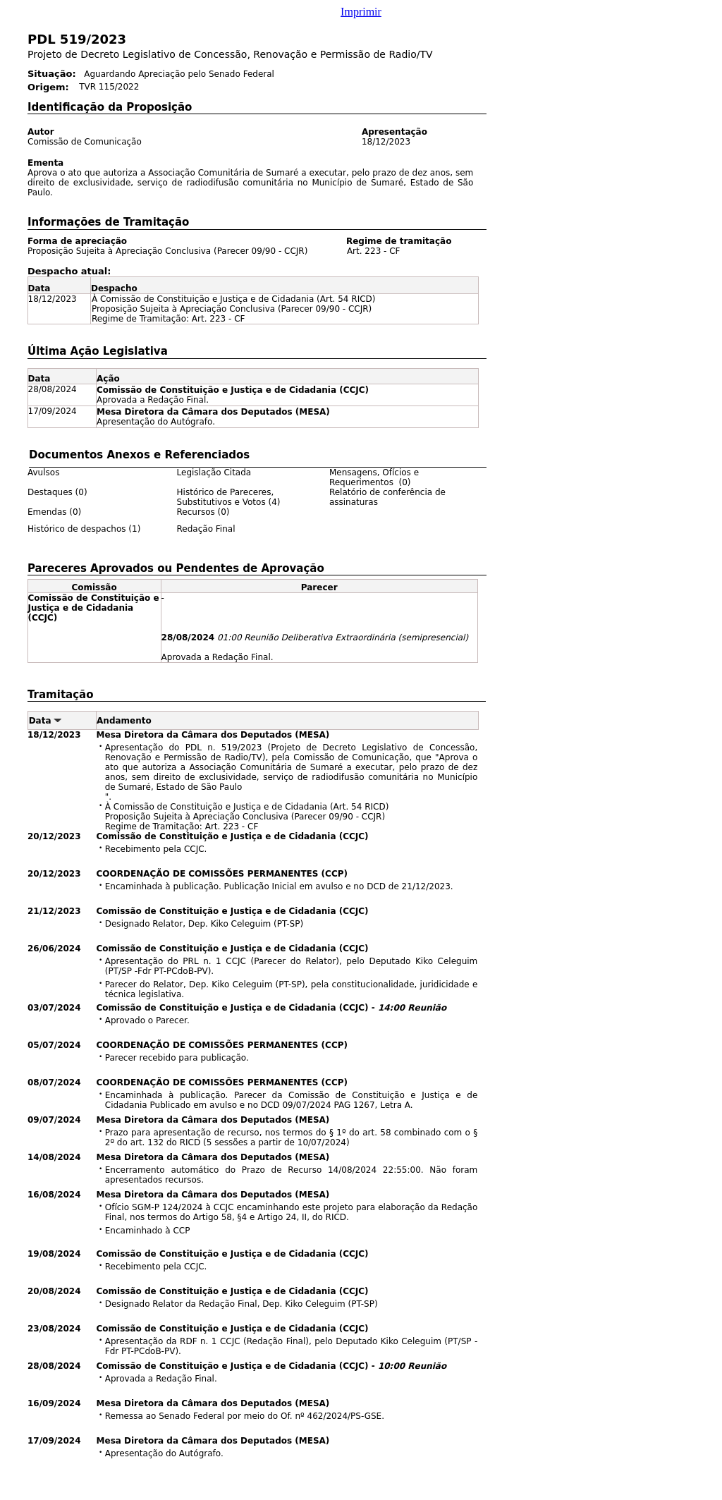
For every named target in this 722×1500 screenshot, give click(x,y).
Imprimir (361, 12)
